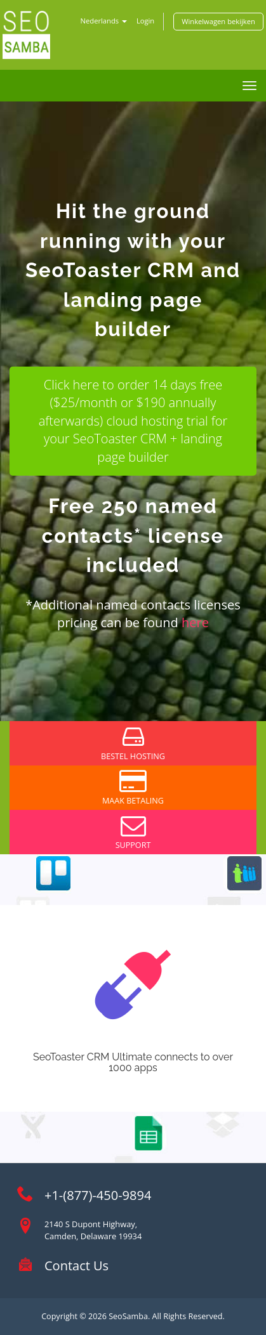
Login (145, 20)
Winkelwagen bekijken (218, 21)
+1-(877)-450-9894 (97, 1195)
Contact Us (76, 1265)
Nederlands (104, 20)
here (195, 622)
